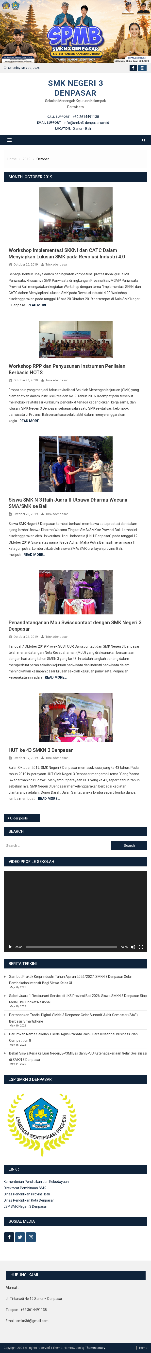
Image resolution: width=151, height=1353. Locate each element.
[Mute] (133, 947)
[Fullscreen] (140, 947)
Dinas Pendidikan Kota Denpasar (29, 1200)
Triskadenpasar (57, 264)
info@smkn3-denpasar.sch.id (86, 122)
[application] (75, 911)
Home (143, 1348)
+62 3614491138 (86, 117)
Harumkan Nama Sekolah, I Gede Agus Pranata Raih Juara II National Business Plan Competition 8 (73, 1037)
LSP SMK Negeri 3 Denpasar (25, 1206)
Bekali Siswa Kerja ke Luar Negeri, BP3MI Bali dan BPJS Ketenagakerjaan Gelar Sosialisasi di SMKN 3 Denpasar (78, 1056)
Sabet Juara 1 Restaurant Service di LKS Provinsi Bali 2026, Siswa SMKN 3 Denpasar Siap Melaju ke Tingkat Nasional (78, 999)
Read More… (39, 305)
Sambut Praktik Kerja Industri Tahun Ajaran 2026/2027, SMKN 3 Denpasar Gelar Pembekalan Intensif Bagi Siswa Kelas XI (70, 980)
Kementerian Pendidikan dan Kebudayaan (36, 1182)
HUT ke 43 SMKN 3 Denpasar (41, 750)
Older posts (19, 818)
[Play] (10, 947)
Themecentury (95, 1348)
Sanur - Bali (82, 128)
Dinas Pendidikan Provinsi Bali (27, 1194)
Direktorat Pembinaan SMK (25, 1188)
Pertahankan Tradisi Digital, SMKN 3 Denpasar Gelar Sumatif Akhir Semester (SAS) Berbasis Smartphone (73, 1018)
